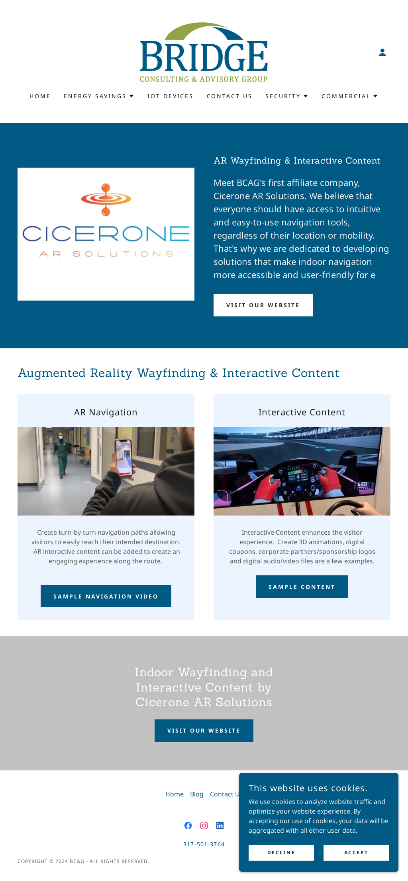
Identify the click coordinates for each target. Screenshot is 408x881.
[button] (382, 52)
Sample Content (302, 587)
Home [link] (40, 96)
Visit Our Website (263, 305)
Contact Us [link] (230, 96)
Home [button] (174, 794)
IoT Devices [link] (170, 96)
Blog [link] (197, 794)
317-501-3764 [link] (204, 844)
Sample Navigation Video (106, 596)
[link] (204, 51)
